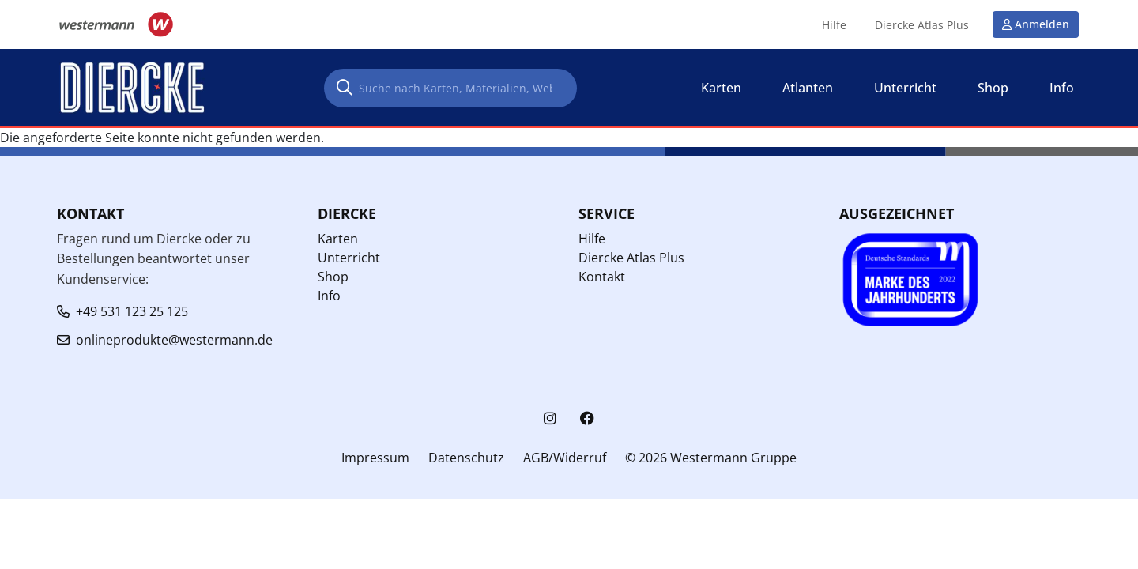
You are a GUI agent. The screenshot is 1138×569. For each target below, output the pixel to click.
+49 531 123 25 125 (132, 311)
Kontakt (601, 276)
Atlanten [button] (807, 88)
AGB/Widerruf (564, 457)
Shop (333, 276)
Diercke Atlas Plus (922, 25)
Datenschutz (466, 457)
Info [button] (1061, 88)
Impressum (375, 457)
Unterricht (349, 257)
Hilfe (834, 25)
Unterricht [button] (905, 88)
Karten (338, 238)
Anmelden (1042, 24)
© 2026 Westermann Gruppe (711, 457)
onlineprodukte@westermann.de (174, 340)
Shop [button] (993, 88)
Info (329, 295)
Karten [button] (721, 88)
